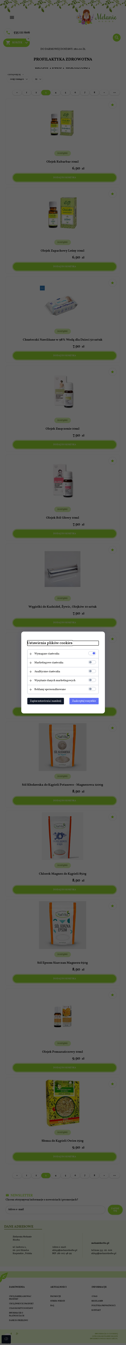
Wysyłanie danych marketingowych (54, 680)
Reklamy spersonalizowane (49, 689)
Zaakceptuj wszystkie (85, 701)
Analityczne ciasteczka (46, 671)
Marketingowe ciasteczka (48, 662)
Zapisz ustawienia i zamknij (44, 701)
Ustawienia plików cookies (49, 643)
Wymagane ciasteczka (46, 653)
